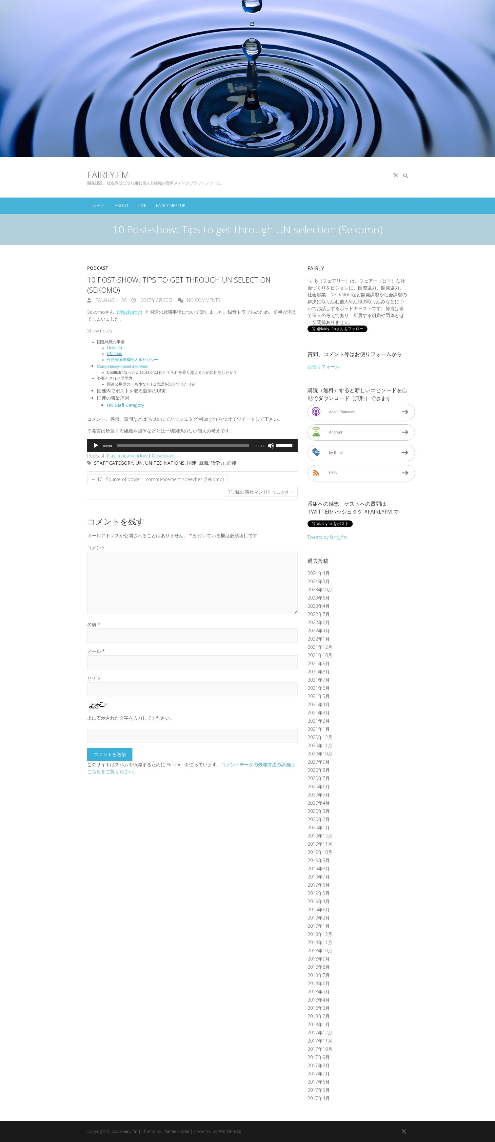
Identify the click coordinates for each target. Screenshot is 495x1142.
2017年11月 (319, 1041)
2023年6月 (318, 598)
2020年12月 (319, 737)
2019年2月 (318, 918)
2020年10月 (319, 754)
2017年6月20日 (156, 300)
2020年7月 (318, 778)
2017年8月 (318, 1065)
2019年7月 (318, 877)
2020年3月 (318, 811)
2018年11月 (319, 942)
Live (142, 205)
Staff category (113, 463)
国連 (191, 463)
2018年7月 (318, 975)
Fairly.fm (108, 174)
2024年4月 (318, 573)
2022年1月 (318, 639)
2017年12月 (319, 1032)
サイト (94, 678)
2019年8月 (318, 868)
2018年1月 (318, 1024)
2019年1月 (318, 926)
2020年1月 (318, 827)
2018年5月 (318, 991)
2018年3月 (318, 1008)
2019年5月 (318, 893)
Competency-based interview (122, 366)
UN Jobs (114, 353)
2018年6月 (318, 983)
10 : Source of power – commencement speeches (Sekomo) (157, 479)
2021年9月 (318, 663)
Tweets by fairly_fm (327, 537)
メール (96, 651)
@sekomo (129, 312)
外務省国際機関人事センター (132, 359)
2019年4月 (318, 901)
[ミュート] (270, 445)
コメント (96, 547)
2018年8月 (318, 967)
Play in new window (127, 456)
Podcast (98, 268)
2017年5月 (318, 1090)
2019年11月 (319, 844)
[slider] (183, 445)
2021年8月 (318, 671)
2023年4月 (318, 606)
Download (163, 456)
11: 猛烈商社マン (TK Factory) (261, 492)
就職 (203, 463)
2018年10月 (319, 950)
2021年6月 (318, 688)
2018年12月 (319, 934)
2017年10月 (319, 1049)
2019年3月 (318, 909)
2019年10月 (319, 852)
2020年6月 (318, 786)
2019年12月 (319, 836)
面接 (231, 463)
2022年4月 (318, 630)
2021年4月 (318, 704)
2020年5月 (318, 795)
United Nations (165, 463)
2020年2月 (318, 819)
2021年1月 (318, 729)
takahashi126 (110, 300)
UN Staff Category (125, 405)
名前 (93, 624)
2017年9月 (318, 1057)
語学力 (218, 463)
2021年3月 (318, 712)
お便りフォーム (323, 366)
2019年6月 (318, 885)
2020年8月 (318, 770)
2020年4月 (318, 803)
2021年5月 (318, 696)
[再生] (95, 445)
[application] (192, 445)
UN (139, 463)
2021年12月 (319, 647)
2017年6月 (318, 1082)
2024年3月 (318, 581)
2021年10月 (319, 655)
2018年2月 (318, 1016)
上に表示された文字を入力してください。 (130, 718)
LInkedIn (114, 348)
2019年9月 (318, 860)
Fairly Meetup (171, 205)
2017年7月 (318, 1073)
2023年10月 (319, 589)
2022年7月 (318, 614)
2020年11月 (319, 745)
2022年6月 (318, 622)
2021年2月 (318, 721)
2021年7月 (318, 680)
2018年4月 (318, 1000)
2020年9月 (318, 762)
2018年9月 (318, 959)
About (122, 205)
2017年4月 (318, 1098)
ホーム (98, 205)
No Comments (203, 300)
